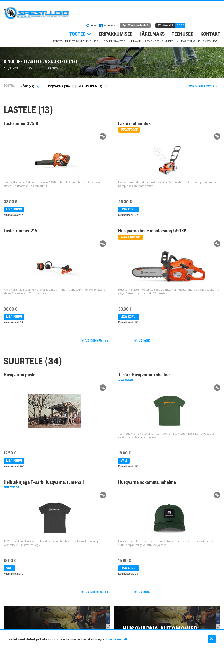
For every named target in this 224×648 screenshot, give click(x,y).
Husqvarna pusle (19, 375)
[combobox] (203, 86)
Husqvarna (54, 86)
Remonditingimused (159, 41)
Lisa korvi (14, 209)
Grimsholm (88, 86)
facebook (107, 26)
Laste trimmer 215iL (22, 231)
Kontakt (210, 34)
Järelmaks (152, 34)
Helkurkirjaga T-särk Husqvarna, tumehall (44, 482)
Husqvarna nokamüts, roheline (147, 482)
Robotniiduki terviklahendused (75, 41)
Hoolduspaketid (113, 41)
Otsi (91, 25)
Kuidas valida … (209, 41)
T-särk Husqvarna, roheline (144, 375)
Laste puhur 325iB (21, 124)
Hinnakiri (135, 41)
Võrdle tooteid (135, 25)
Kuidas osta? (186, 41)
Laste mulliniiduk (134, 124)
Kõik (24, 86)
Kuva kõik (142, 341)
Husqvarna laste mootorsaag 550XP (152, 231)
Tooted (77, 34)
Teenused (182, 34)
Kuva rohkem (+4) (95, 341)
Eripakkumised (116, 34)
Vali (124, 461)
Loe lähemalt (116, 639)
